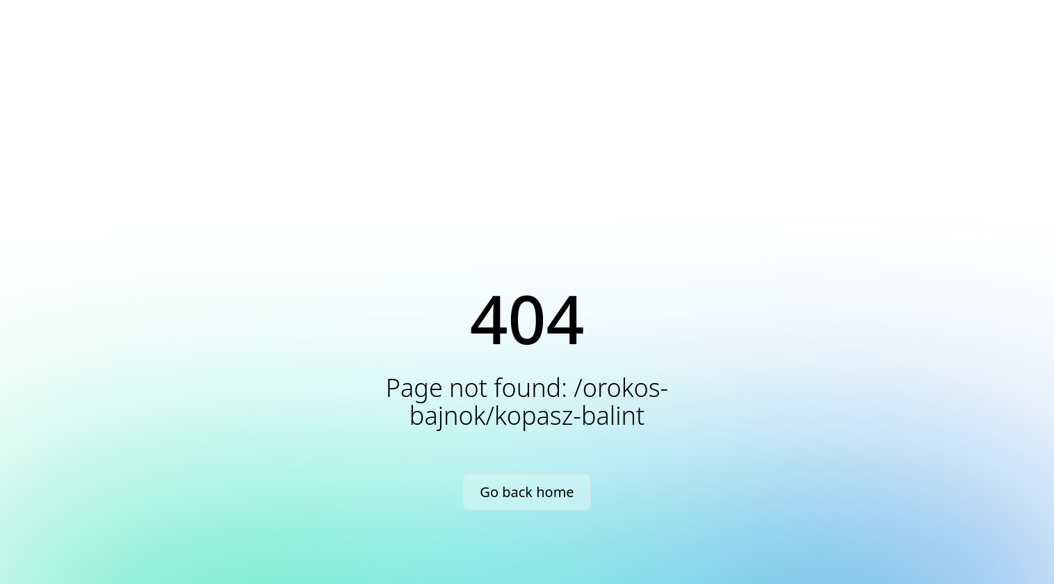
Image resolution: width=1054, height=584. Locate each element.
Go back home (527, 491)
